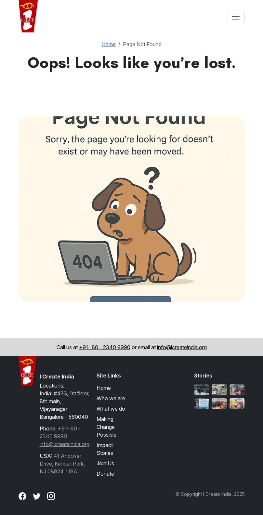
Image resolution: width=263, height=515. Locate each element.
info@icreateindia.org (182, 347)
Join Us (105, 463)
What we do (111, 408)
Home (108, 44)
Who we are (111, 398)
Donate (105, 473)
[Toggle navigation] (236, 16)
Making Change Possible (106, 427)
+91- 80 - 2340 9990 (104, 347)
